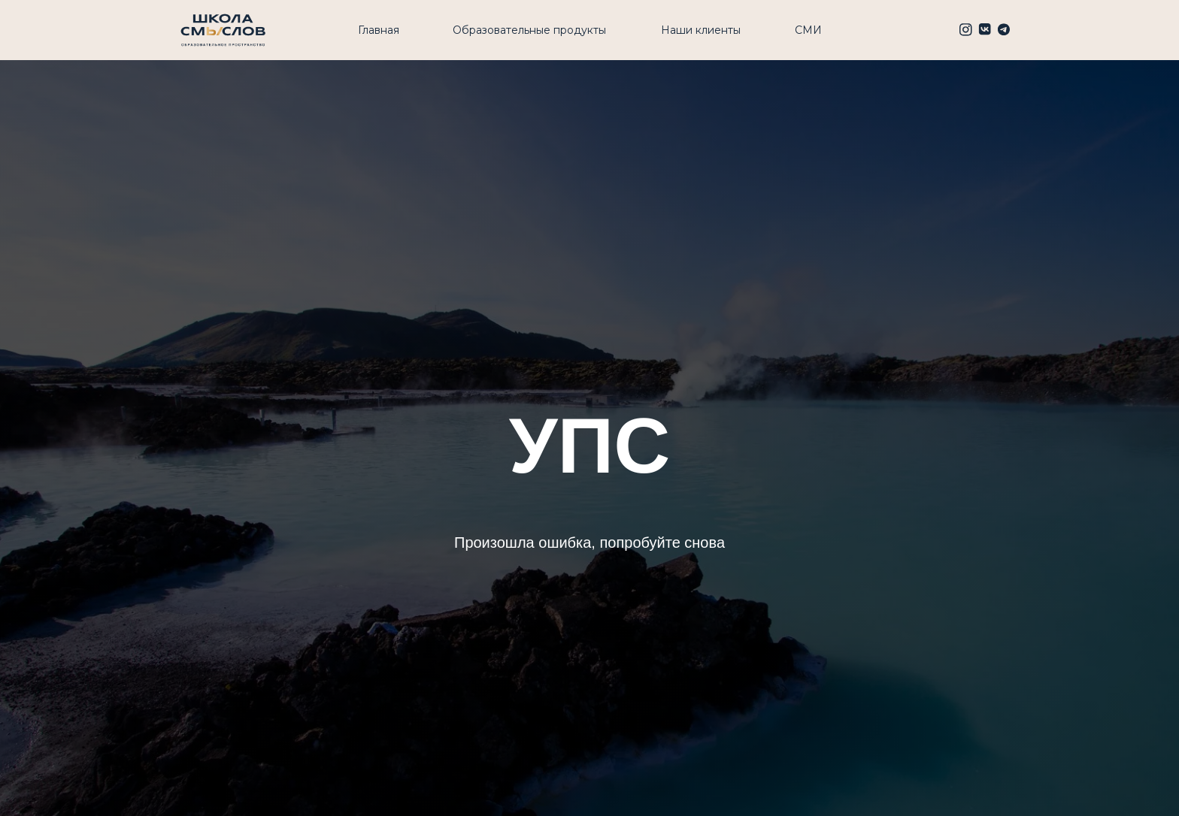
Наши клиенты (701, 30)
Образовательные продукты (529, 30)
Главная (378, 30)
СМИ (808, 30)
